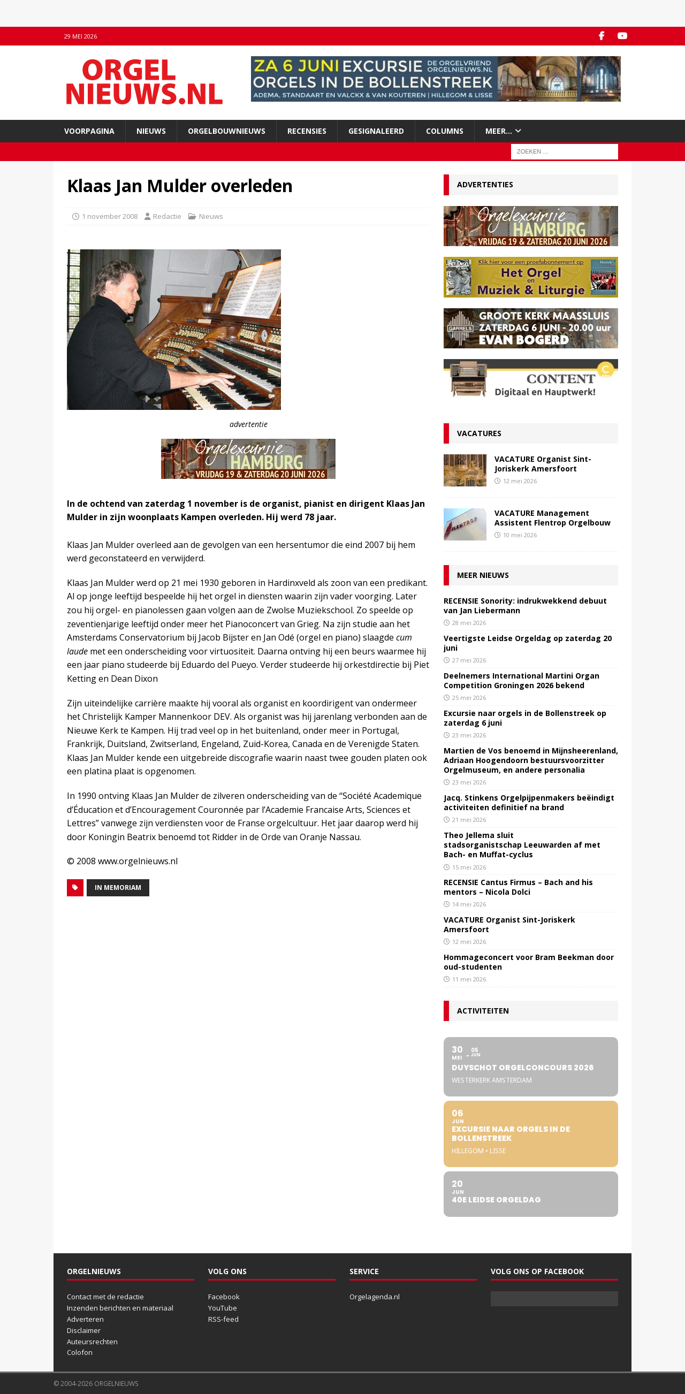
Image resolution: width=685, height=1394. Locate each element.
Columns (444, 131)
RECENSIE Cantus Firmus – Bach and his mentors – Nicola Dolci (518, 887)
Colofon (80, 1352)
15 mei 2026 (469, 867)
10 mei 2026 (520, 535)
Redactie (167, 216)
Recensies (306, 131)
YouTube (222, 1308)
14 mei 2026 (469, 904)
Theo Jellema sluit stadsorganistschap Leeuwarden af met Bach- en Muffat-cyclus (522, 844)
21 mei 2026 (469, 820)
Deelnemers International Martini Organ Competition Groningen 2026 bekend (521, 680)
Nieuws (151, 131)
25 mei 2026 (469, 698)
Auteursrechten (92, 1341)
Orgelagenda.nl (374, 1296)
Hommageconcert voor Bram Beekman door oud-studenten (529, 962)
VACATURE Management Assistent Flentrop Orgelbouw (552, 518)
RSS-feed (223, 1319)
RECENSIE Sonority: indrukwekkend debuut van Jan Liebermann (525, 605)
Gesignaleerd (376, 131)
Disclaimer (84, 1330)
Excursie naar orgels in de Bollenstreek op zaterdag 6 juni (525, 718)
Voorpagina (89, 131)
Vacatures (479, 433)
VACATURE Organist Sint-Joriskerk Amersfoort (542, 464)
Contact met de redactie (105, 1296)
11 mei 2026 (469, 979)
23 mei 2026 (469, 735)
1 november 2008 (110, 216)
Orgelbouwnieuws (226, 131)
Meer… (498, 131)
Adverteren (85, 1319)
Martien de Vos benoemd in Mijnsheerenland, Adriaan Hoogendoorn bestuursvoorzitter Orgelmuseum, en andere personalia (531, 760)
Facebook (224, 1296)
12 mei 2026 (520, 481)
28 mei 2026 (469, 623)
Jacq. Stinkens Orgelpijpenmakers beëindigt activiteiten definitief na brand (529, 802)
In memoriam (118, 887)
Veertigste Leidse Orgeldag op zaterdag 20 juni (528, 643)
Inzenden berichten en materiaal (120, 1308)
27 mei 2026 (469, 660)
